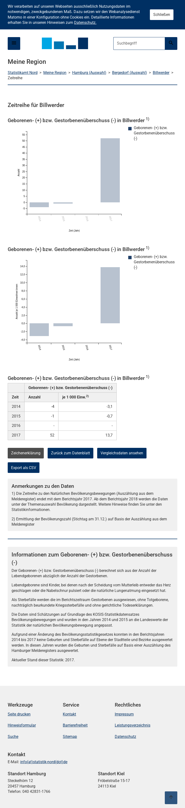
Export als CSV (23, 467)
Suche (13, 736)
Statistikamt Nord (23, 72)
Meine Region (54, 72)
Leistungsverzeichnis (132, 725)
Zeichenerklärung (25, 453)
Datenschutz (125, 736)
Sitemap (70, 736)
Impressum (124, 714)
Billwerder (161, 72)
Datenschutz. (85, 22)
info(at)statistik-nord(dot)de (43, 762)
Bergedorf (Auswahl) (129, 72)
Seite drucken (19, 714)
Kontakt (69, 714)
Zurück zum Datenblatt (70, 453)
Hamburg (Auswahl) (89, 72)
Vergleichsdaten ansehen (122, 453)
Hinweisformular (22, 725)
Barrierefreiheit (75, 725)
